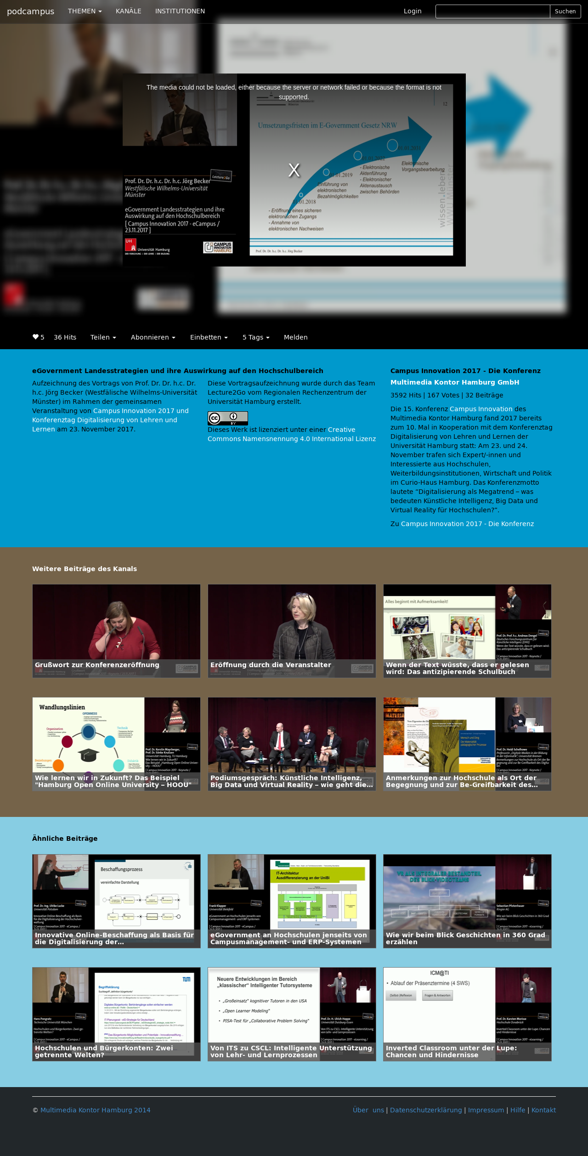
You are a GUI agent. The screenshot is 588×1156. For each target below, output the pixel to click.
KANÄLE (128, 11)
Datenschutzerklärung (426, 1110)
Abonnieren (153, 337)
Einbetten (209, 337)
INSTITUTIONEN (180, 11)
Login (413, 11)
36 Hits (65, 337)
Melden (296, 337)
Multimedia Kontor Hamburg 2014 (95, 1110)
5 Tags (256, 337)
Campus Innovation (481, 409)
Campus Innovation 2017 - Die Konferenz (467, 524)
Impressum (486, 1110)
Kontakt (543, 1110)
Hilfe (518, 1110)
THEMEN (85, 11)
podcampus (30, 11)
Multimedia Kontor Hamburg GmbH (455, 382)
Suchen (565, 11)
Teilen (103, 337)
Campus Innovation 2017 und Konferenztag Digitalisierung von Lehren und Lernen (110, 420)
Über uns (368, 1110)
